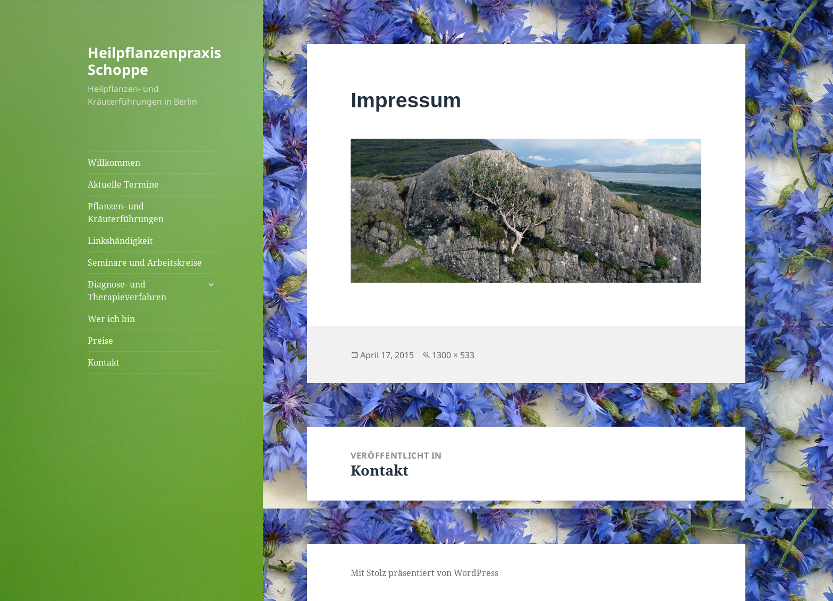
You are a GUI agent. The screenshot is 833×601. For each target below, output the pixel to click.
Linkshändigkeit (120, 241)
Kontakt (104, 362)
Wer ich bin (111, 319)
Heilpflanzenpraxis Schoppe (154, 61)
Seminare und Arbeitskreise (145, 262)
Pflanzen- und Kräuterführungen (126, 212)
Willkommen (114, 162)
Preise (100, 340)
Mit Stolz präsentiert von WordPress (424, 573)
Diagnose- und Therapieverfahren (127, 290)
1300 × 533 (453, 355)
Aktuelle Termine (123, 184)
